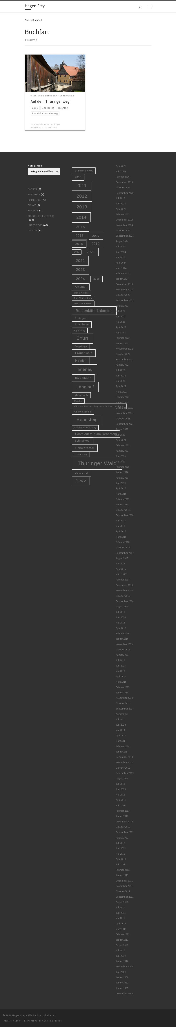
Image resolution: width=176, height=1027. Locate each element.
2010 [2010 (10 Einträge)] (78, 177)
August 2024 (122, 241)
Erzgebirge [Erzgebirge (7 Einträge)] (81, 346)
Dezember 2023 (124, 284)
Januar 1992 (122, 982)
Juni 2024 (121, 252)
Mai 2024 (120, 257)
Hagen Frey (18, 1015)
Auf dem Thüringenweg (50, 101)
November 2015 (124, 644)
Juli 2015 (120, 660)
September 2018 (125, 515)
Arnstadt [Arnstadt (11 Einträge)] (80, 286)
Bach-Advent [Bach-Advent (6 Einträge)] (81, 293)
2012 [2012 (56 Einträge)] (82, 196)
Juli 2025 (120, 198)
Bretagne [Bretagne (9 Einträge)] (80, 318)
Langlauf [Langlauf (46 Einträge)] (85, 386)
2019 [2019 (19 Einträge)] (96, 244)
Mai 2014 (120, 730)
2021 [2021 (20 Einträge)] (91, 252)
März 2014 (121, 740)
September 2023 (125, 300)
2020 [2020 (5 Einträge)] (76, 252)
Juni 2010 (121, 955)
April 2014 (121, 735)
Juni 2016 (121, 617)
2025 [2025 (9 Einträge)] (96, 278)
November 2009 (124, 966)
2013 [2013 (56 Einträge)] (82, 206)
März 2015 (121, 681)
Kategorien (35, 166)
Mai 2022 (120, 380)
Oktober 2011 (123, 891)
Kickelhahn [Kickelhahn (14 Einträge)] (83, 378)
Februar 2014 (123, 746)
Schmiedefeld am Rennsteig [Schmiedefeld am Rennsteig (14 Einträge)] (96, 434)
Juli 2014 (120, 719)
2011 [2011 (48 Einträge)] (82, 185)
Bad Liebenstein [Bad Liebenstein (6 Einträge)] (83, 303)
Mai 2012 (120, 853)
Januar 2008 (122, 977)
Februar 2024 (123, 273)
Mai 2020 (120, 461)
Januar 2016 (122, 638)
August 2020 (122, 450)
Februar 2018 (123, 542)
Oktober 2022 (123, 354)
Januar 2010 (122, 961)
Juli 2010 (120, 950)
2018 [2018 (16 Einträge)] (79, 244)
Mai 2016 (120, 622)
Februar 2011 (123, 934)
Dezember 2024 (124, 219)
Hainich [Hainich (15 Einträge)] (81, 360)
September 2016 (125, 601)
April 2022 (121, 386)
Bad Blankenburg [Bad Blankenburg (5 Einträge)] (83, 298)
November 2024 (124, 225)
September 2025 (125, 193)
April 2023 (121, 327)
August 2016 (122, 606)
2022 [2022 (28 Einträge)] (80, 261)
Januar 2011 (122, 939)
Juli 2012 (120, 843)
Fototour (34, 199)
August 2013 (122, 778)
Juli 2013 (120, 783)
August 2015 (122, 654)
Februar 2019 (123, 499)
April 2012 (121, 859)
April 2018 (121, 531)
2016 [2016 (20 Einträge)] (80, 236)
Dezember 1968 (124, 993)
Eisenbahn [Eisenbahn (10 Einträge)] (82, 324)
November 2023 (124, 289)
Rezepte (33, 210)
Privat (32, 205)
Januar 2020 (122, 472)
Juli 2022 (120, 370)
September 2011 (125, 896)
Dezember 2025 (124, 182)
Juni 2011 (121, 912)
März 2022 (121, 391)
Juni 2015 (121, 665)
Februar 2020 (123, 466)
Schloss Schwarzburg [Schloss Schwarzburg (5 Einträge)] (85, 427)
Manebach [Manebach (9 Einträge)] (81, 395)
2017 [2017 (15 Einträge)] (96, 235)
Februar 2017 (123, 579)
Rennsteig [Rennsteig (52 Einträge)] (87, 419)
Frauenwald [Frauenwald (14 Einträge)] (84, 353)
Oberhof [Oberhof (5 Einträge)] (78, 401)
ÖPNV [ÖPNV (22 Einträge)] (81, 481)
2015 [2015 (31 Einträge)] (80, 227)
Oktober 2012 (123, 826)
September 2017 (125, 552)
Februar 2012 (123, 869)
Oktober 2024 (123, 230)
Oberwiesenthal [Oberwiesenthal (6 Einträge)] (83, 411)
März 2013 (121, 805)
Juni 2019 (121, 483)
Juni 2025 (121, 203)
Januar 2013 (122, 816)
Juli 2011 (120, 907)
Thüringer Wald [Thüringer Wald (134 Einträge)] (97, 463)
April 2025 (121, 209)
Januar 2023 (122, 343)
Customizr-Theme (53, 1020)
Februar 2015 (123, 687)
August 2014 (122, 714)
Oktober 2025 (123, 187)
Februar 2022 (123, 397)
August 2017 (122, 558)
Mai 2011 (120, 918)
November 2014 (124, 697)
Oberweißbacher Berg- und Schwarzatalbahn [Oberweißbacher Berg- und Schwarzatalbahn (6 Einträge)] (99, 406)
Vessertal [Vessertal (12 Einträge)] (81, 473)
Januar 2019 (122, 504)
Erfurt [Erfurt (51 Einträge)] (82, 338)
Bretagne (34, 194)
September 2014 (125, 708)
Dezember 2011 (124, 880)
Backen (32, 189)
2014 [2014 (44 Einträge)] (81, 217)
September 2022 (125, 359)
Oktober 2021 (123, 418)
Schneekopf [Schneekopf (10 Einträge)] (82, 440)
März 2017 (121, 574)
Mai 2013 (120, 794)
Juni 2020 (121, 456)
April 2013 (121, 800)
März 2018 (121, 536)
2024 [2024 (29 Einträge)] (80, 279)
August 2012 (122, 837)
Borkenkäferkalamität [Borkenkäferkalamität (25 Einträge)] (94, 311)
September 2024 (125, 235)
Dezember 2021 (124, 407)
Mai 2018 (120, 526)
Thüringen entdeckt (41, 216)
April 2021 (121, 440)
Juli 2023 (120, 311)
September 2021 (125, 423)
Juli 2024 (120, 246)
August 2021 (122, 429)
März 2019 (121, 493)
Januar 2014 (122, 751)
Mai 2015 (120, 671)
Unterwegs (35, 225)
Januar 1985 (122, 988)
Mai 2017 (120, 563)
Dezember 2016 (124, 585)
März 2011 (121, 929)
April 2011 (121, 923)
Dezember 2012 (124, 821)
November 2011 (124, 886)
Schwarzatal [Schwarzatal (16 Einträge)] (84, 448)
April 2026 (121, 166)
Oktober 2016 (123, 595)
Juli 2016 (120, 612)
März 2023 (121, 332)
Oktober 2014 (123, 703)
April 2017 (121, 569)
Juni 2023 (121, 316)
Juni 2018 (121, 520)
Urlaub (32, 230)
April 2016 (121, 628)
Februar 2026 (123, 176)
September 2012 (125, 832)
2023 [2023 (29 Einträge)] (80, 270)
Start (27, 20)
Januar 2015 (122, 692)
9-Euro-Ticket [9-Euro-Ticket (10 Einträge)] (84, 170)
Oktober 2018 (123, 509)
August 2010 (122, 945)
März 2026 (121, 171)
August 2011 (122, 902)
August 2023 (122, 305)
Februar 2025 (123, 214)
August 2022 (122, 364)
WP (20, 1020)
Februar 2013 (123, 810)
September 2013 (125, 773)
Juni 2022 (121, 375)
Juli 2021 (120, 434)
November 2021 (124, 413)
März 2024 (121, 268)
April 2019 (121, 488)
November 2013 (124, 762)
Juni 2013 (121, 789)
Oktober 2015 (123, 649)
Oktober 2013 (123, 767)
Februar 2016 (123, 633)
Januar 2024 (122, 278)
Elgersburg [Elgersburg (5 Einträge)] (80, 330)
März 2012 (121, 864)
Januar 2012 (122, 875)
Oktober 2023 (123, 294)
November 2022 (124, 348)
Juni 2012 (121, 848)
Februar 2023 (123, 337)
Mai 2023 (120, 321)
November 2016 (124, 590)
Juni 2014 (121, 724)
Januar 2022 (122, 402)
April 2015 (121, 676)
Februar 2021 (123, 445)
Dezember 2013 (124, 757)
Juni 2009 (121, 972)
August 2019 (122, 477)
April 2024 (121, 262)
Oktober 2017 (123, 547)
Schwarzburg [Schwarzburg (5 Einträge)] (81, 454)
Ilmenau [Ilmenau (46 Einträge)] (84, 369)
